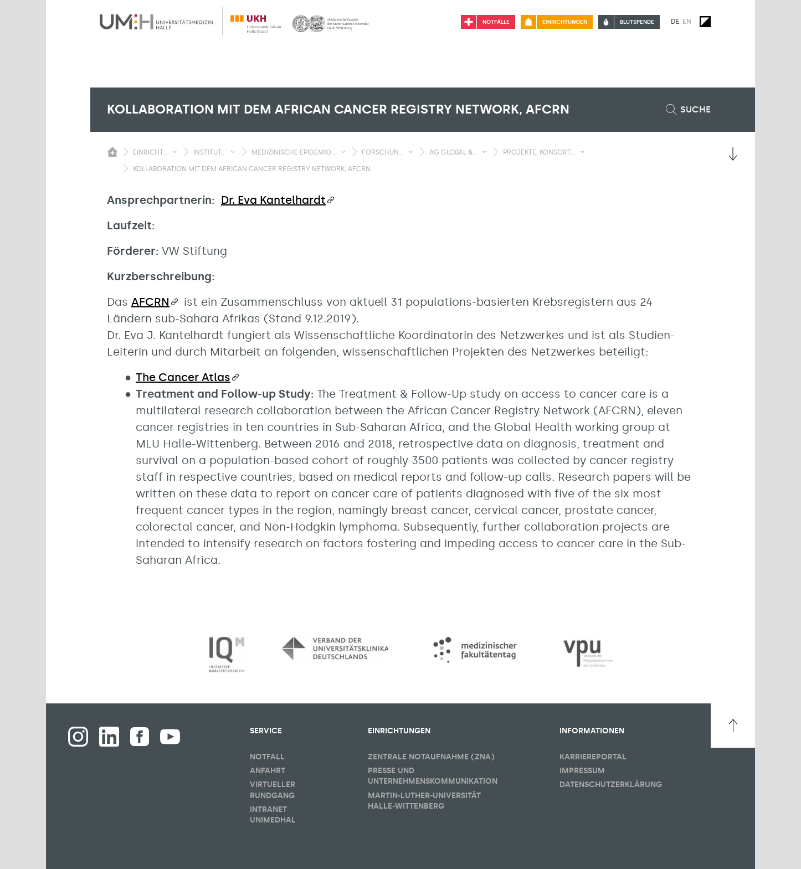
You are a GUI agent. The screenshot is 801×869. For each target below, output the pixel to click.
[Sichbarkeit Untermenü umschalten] (175, 152)
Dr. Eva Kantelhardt (273, 200)
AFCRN (150, 301)
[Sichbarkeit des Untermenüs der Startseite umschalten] (112, 151)
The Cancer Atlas (183, 377)
